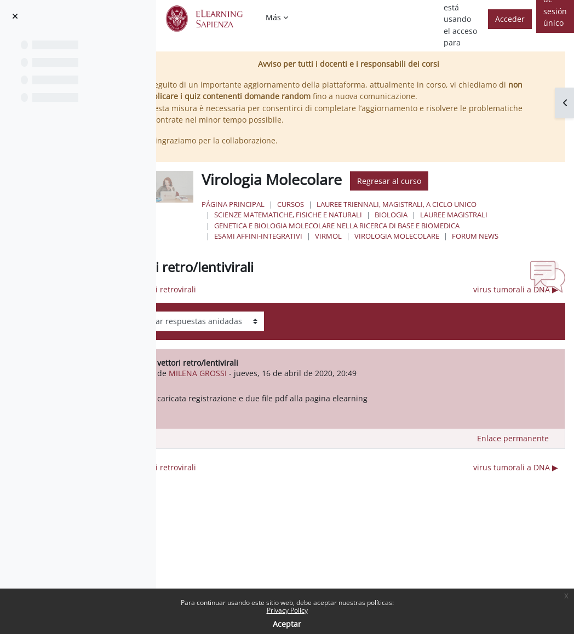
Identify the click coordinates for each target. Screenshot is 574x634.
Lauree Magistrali (492, 215)
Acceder (510, 19)
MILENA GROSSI (244, 373)
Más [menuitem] (273, 17)
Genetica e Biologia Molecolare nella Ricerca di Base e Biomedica (375, 225)
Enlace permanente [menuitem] (513, 438)
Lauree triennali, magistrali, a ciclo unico (435, 204)
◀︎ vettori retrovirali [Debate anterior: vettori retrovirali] (207, 289)
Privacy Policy (287, 610)
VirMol (366, 236)
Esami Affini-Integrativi (296, 236)
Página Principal (271, 204)
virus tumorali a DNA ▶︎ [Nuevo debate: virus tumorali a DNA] (515, 289)
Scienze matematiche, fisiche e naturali (326, 215)
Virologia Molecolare (435, 236)
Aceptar (287, 624)
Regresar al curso (427, 181)
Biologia (429, 215)
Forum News (513, 236)
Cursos (328, 204)
